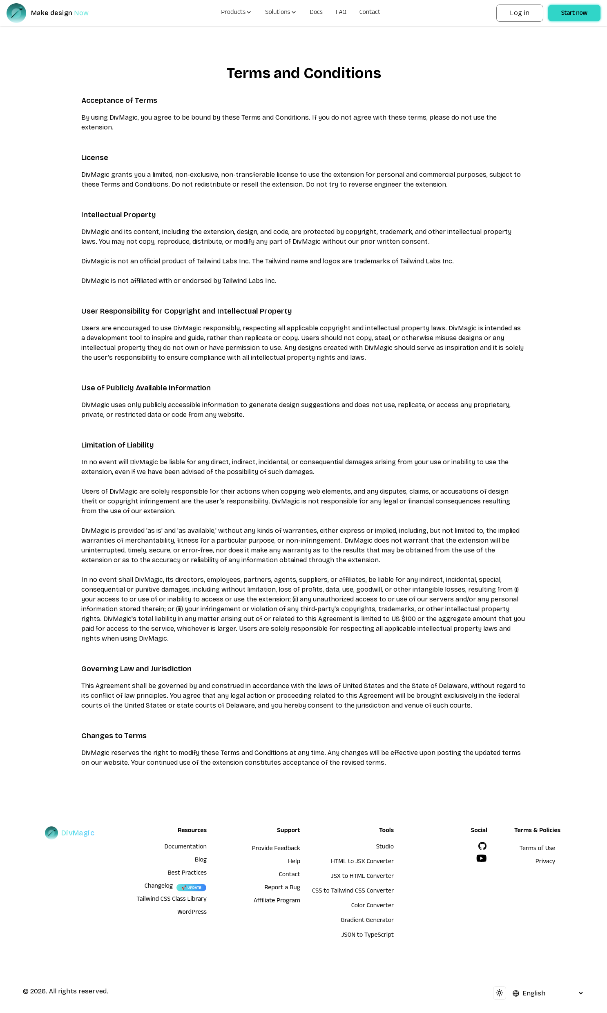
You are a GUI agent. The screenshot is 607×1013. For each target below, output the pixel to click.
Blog (201, 861)
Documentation (185, 848)
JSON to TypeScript (367, 936)
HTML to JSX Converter (362, 862)
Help (294, 862)
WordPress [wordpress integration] (192, 913)
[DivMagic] (56, 13)
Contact (370, 13)
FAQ (341, 13)
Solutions (281, 13)
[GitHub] (482, 846)
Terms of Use (538, 849)
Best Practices (187, 874)
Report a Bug (282, 888)
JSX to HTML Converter (362, 877)
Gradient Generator (367, 921)
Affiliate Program (277, 901)
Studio (385, 848)
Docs (316, 13)
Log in (519, 13)
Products (236, 13)
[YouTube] (481, 858)
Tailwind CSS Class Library (171, 900)
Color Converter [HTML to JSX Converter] (372, 906)
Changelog (159, 887)
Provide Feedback (276, 849)
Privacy (546, 862)
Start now (574, 14)
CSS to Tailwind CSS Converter (353, 892)
